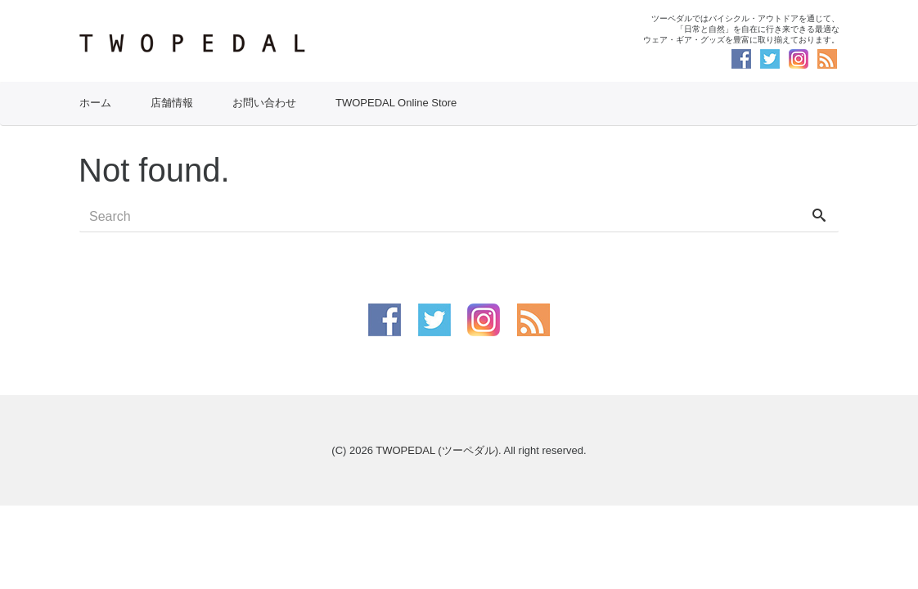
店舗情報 (172, 103)
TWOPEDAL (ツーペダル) (437, 450)
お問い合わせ (264, 103)
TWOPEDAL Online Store (396, 103)
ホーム (95, 103)
